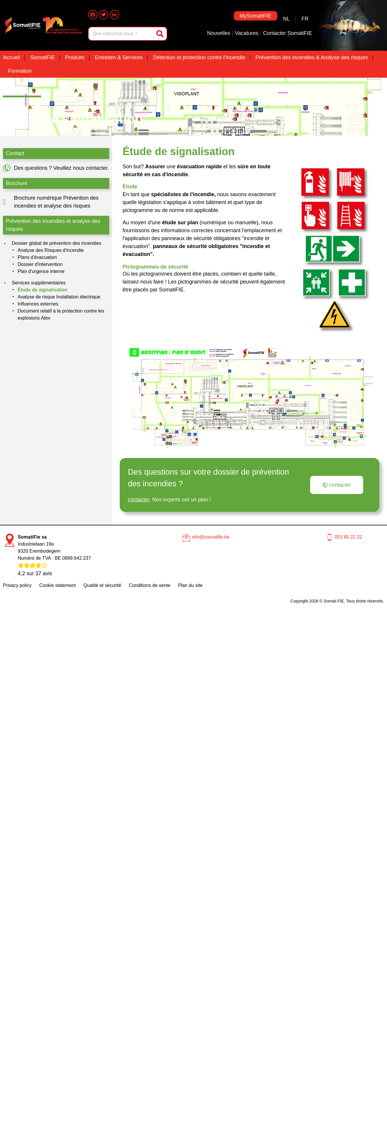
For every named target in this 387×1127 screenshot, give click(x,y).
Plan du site (190, 585)
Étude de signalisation (42, 289)
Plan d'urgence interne (41, 271)
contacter (138, 500)
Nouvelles (218, 33)
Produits (75, 57)
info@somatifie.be (210, 536)
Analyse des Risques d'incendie (51, 250)
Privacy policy (17, 585)
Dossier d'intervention (40, 264)
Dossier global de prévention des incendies (56, 243)
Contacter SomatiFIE (287, 33)
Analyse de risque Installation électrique (59, 296)
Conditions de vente (149, 585)
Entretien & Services (119, 57)
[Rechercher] (160, 33)
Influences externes (38, 303)
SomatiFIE (42, 57)
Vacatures (246, 33)
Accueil (11, 57)
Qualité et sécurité (102, 585)
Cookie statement (57, 585)
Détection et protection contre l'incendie (199, 57)
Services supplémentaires (38, 282)
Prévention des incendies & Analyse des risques (312, 57)
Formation (20, 71)
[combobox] (121, 33)
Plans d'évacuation (37, 257)
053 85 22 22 (348, 536)
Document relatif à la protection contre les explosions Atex (61, 314)
